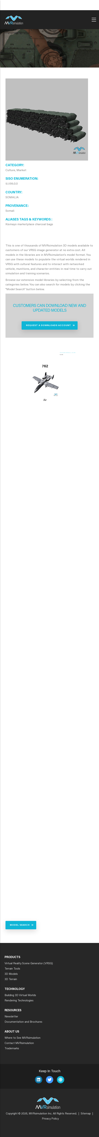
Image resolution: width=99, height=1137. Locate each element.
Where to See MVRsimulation (22, 1038)
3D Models (11, 974)
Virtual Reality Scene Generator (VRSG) (29, 963)
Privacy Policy (50, 1119)
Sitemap (86, 1113)
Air (45, 400)
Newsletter (11, 1016)
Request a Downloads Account (48, 325)
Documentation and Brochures (23, 1022)
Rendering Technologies (19, 1000)
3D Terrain (11, 979)
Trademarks (12, 1048)
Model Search (20, 925)
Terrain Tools (12, 969)
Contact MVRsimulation (19, 1043)
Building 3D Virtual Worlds (20, 995)
